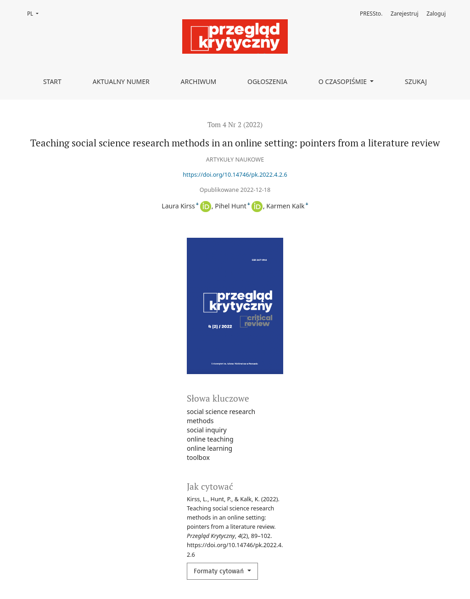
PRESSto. (371, 13)
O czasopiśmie (344, 81)
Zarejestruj (405, 13)
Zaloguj (436, 13)
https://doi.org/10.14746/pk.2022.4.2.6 (235, 175)
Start (52, 81)
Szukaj (416, 81)
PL (36, 13)
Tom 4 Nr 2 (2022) (235, 124)
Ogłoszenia (267, 81)
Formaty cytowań (220, 571)
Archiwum (199, 81)
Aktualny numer (121, 81)
